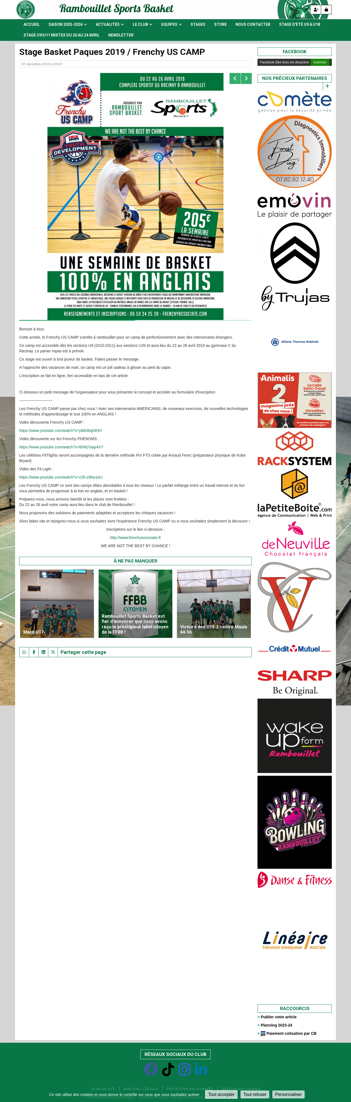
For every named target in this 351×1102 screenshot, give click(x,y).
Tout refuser (254, 1094)
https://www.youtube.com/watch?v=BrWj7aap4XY (61, 447)
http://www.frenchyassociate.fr (135, 537)
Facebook (295, 51)
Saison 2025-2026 (68, 24)
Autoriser (320, 62)
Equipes (171, 24)
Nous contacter (253, 24)
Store (220, 24)
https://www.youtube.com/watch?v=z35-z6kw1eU (61, 477)
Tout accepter (221, 1094)
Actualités (110, 24)
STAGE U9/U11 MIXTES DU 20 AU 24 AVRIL (62, 35)
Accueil (32, 24)
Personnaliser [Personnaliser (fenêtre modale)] (288, 1094)
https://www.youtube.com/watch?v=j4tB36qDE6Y (60, 430)
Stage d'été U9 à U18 (299, 24)
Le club (142, 24)
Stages (198, 24)
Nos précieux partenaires (294, 78)
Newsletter (121, 35)
